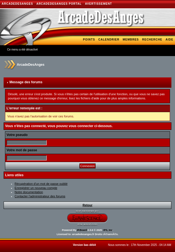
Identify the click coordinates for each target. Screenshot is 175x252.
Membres (131, 39)
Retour (87, 205)
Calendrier (108, 39)
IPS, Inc (107, 230)
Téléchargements (123, 47)
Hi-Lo (98, 47)
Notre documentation (29, 192)
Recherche (152, 39)
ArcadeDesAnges (17, 3)
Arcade (84, 47)
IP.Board (82, 230)
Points (89, 39)
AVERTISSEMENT (98, 3)
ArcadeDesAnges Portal (59, 3)
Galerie (52, 49)
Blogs (68, 49)
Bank (147, 47)
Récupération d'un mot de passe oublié (41, 183)
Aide (169, 39)
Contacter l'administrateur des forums (40, 196)
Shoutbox (164, 47)
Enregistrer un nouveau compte (36, 188)
